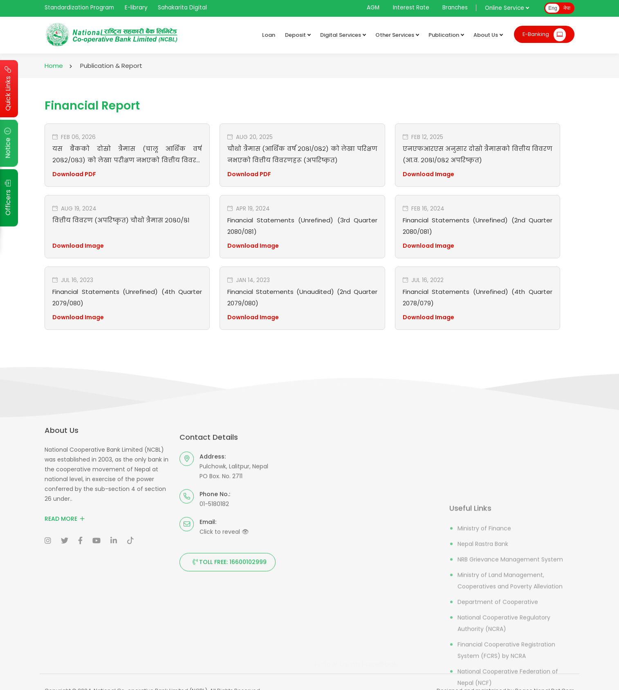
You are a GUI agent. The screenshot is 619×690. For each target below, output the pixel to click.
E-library (136, 7)
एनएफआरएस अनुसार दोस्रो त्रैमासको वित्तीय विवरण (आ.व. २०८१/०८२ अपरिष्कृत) (477, 154)
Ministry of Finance (484, 664)
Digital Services (343, 35)
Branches (455, 7)
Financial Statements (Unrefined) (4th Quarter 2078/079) (477, 297)
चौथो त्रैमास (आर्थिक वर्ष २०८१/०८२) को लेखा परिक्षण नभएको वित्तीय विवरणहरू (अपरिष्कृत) (302, 154)
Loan (268, 35)
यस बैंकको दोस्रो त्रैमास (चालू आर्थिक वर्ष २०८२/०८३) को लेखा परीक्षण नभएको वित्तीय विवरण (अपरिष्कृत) (127, 154)
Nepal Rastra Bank (483, 680)
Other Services (397, 35)
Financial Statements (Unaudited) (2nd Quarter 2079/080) (302, 297)
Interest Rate (411, 7)
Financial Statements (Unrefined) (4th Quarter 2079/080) (127, 297)
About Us (487, 35)
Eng (552, 8)
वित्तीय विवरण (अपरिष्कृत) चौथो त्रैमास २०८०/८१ (120, 220)
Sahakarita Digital (182, 7)
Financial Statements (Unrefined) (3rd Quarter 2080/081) (302, 225)
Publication (446, 35)
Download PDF (74, 174)
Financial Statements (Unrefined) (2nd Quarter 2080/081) (477, 225)
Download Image (428, 174)
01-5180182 (214, 663)
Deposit (297, 35)
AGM (373, 7)
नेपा (566, 8)
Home (54, 65)
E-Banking (544, 34)
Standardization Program (79, 7)
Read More (65, 593)
